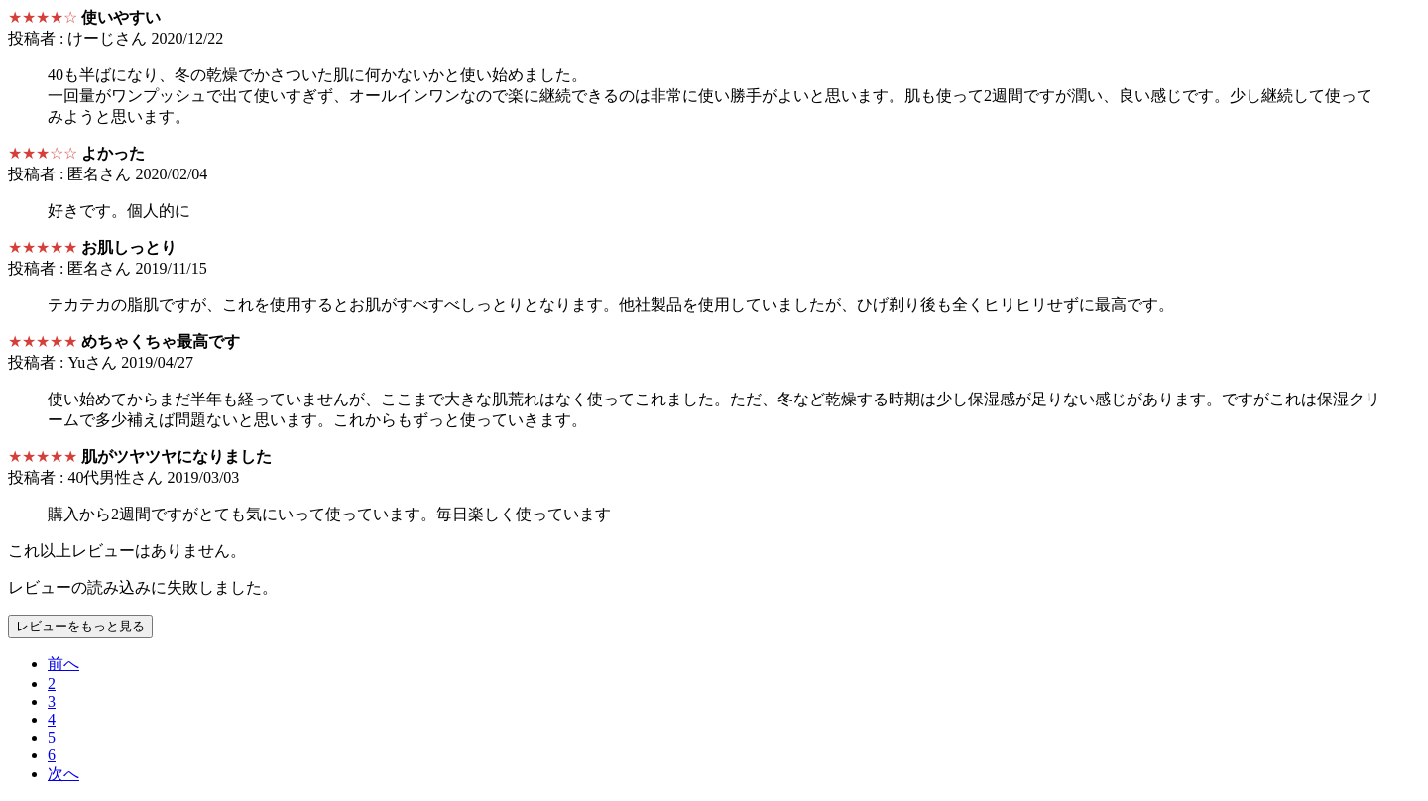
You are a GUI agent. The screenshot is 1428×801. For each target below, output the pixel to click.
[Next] (63, 773)
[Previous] (63, 663)
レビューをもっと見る (80, 626)
